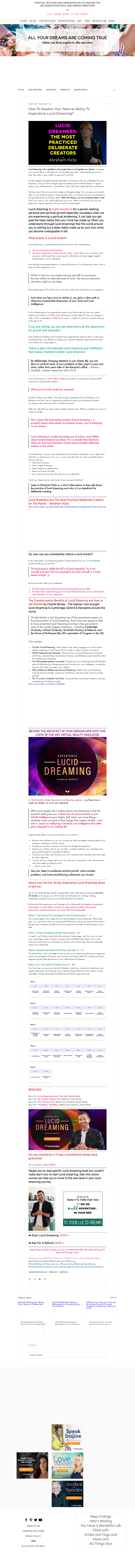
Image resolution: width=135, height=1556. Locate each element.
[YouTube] (40, 1520)
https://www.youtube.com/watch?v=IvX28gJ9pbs (46, 684)
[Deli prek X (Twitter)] (35, 1279)
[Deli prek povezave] (45, 1279)
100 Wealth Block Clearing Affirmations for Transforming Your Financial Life (67, 1323)
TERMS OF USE (33, 1526)
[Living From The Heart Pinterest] (31, 1520)
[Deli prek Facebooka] (29, 1279)
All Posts (21, 90)
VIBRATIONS (65, 90)
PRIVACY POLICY (33, 1536)
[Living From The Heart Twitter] (36, 1520)
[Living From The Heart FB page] (26, 1520)
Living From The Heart (34, 1546)
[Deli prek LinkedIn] (40, 1279)
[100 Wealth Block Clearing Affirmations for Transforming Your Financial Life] (67, 1309)
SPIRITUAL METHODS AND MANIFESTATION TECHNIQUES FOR (67, 2)
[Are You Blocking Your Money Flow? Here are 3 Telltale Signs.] (33, 1309)
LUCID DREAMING (35, 90)
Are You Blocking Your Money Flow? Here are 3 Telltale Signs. (33, 1323)
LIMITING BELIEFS (80, 90)
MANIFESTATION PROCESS (38, 1272)
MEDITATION (51, 90)
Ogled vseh (113, 1297)
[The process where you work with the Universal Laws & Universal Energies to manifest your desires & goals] (101, 1309)
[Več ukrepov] (105, 104)
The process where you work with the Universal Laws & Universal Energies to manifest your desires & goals (101, 1323)
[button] (99, 20)
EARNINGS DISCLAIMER (33, 1531)
